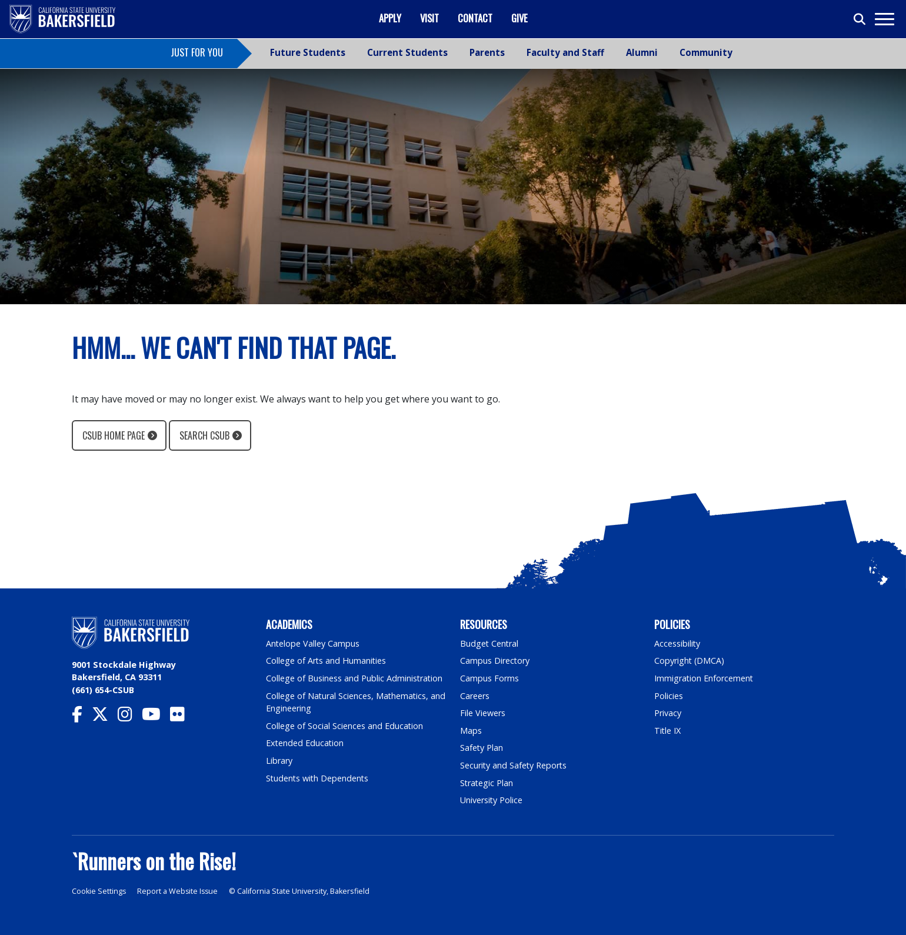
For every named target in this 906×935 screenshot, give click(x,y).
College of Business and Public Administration (355, 678)
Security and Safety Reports (514, 765)
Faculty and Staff (565, 52)
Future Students (307, 52)
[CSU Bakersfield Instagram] (130, 717)
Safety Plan (482, 747)
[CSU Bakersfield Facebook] (82, 717)
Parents (487, 52)
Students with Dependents (318, 778)
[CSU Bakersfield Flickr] (182, 717)
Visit (429, 18)
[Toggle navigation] (884, 19)
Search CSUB (204, 435)
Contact (475, 18)
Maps (471, 730)
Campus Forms (489, 678)
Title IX (667, 730)
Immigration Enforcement (704, 678)
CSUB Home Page (113, 435)
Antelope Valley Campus (313, 643)
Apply (390, 18)
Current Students (407, 52)
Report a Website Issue (179, 891)
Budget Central (489, 643)
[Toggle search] (860, 19)
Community (706, 52)
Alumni (642, 52)
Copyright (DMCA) (689, 660)
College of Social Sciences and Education (345, 725)
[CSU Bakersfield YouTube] (156, 717)
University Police (491, 800)
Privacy (667, 712)
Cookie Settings (99, 891)
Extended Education (305, 742)
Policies (668, 695)
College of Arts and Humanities (326, 660)
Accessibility (677, 643)
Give (519, 18)
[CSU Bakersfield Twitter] (105, 717)
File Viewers (482, 712)
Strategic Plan (487, 782)
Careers (474, 695)
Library (279, 760)
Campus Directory (495, 660)
